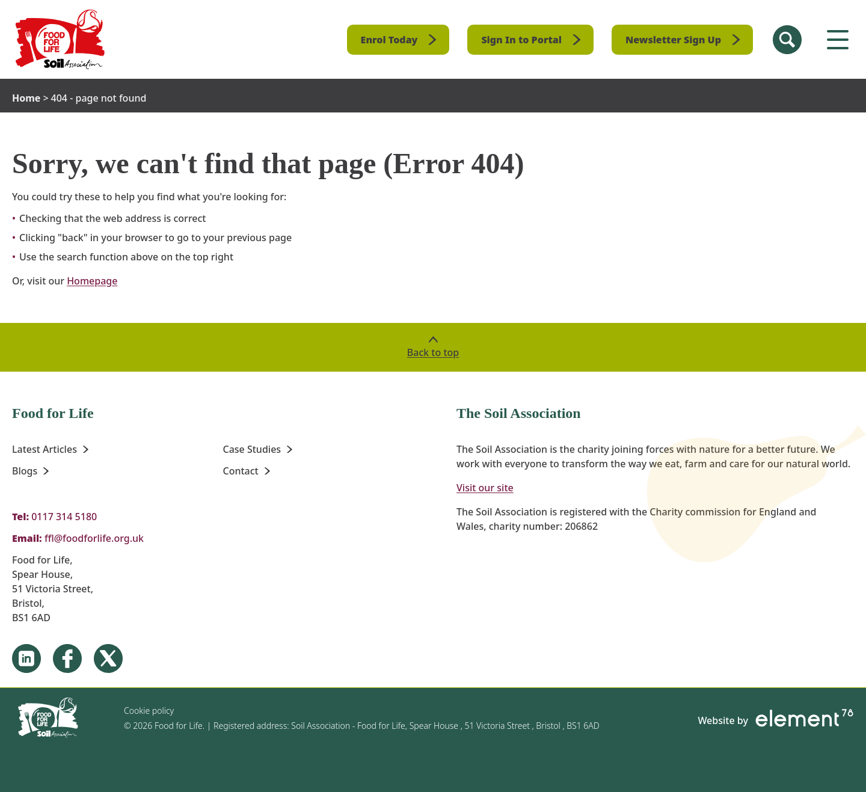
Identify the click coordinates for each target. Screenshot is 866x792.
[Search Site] (787, 39)
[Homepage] (60, 39)
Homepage (92, 280)
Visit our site (485, 487)
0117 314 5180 (64, 516)
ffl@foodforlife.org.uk (94, 538)
